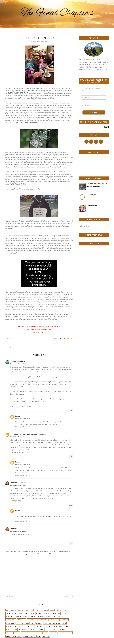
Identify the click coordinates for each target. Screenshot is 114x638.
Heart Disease (32, 629)
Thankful (31, 620)
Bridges (38, 623)
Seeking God (21, 620)
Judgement (62, 629)
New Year (18, 616)
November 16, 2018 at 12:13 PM (18, 531)
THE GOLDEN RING (91, 195)
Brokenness (47, 623)
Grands (60, 616)
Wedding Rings (16, 636)
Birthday (32, 616)
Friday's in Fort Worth (60, 626)
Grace (52, 610)
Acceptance (25, 623)
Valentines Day (54, 620)
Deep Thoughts (11, 610)
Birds (32, 623)
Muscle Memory (37, 633)
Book (14, 613)
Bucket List (57, 623)
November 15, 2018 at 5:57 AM (22, 418)
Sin (57, 610)
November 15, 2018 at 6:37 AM (17, 436)
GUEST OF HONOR (91, 206)
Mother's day (25, 633)
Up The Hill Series (41, 620)
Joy (18, 623)
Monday (16, 633)
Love (36, 610)
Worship (32, 636)
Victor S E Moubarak (17, 361)
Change (20, 613)
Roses (46, 633)
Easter (54, 616)
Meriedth (9, 633)
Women (25, 636)
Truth (8, 613)
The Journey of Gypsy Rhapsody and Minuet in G (28, 434)
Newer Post (12, 596)
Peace (27, 613)
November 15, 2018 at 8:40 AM (17, 485)
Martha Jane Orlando (18, 482)
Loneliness (9, 616)
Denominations (28, 626)
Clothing (9, 626)
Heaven (38, 613)
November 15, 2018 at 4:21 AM (17, 363)
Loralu (17, 416)
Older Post (67, 596)
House (41, 629)
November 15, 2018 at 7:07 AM (22, 464)
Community (63, 610)
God (15, 629)
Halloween (22, 629)
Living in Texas (10, 620)
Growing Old (10, 623)
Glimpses (9, 629)
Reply (70, 411)
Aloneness (64, 620)
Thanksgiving (55, 613)
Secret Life (53, 633)
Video (8, 636)
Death (48, 616)
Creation (21, 610)
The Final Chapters (57, 13)
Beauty (25, 616)
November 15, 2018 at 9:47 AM (22, 513)
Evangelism (38, 626)
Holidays (46, 613)
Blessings (41, 616)
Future (64, 613)
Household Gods (50, 629)
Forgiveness (44, 610)
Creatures (18, 626)
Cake (64, 623)
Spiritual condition (65, 633)
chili (38, 636)
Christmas (29, 610)
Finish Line (48, 626)
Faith (32, 613)
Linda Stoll (14, 528)
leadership (46, 636)
